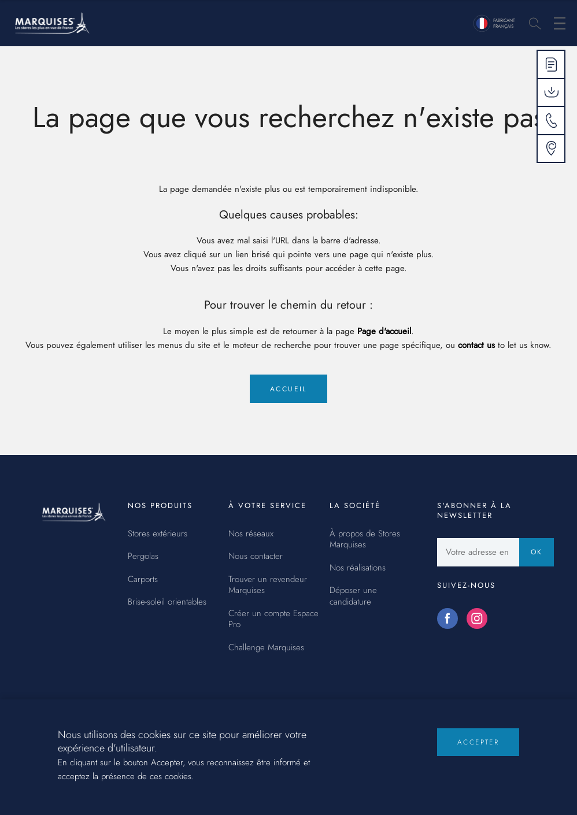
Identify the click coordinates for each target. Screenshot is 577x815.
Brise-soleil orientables (167, 602)
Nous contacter (255, 556)
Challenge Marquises (266, 648)
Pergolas (143, 556)
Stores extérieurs (157, 534)
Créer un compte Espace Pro (273, 619)
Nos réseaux (250, 534)
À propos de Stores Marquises (365, 539)
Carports (143, 580)
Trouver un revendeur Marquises (267, 585)
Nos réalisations (358, 568)
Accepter (478, 750)
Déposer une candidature (353, 596)
